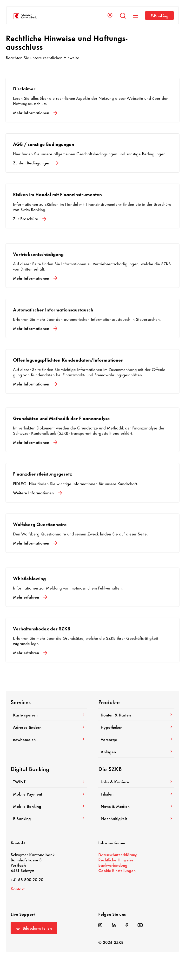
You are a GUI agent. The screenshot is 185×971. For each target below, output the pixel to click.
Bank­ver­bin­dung (112, 865)
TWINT (48, 781)
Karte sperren (48, 714)
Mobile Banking (48, 806)
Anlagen (136, 751)
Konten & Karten (136, 714)
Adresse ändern (48, 727)
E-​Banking (159, 15)
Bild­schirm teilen (34, 928)
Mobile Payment (48, 793)
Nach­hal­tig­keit (136, 818)
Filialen (136, 793)
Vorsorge (136, 739)
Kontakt (18, 888)
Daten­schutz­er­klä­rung (118, 854)
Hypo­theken (136, 727)
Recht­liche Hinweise (115, 859)
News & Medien (136, 806)
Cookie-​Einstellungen (117, 870)
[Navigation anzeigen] (135, 16)
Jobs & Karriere (136, 781)
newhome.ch (48, 739)
